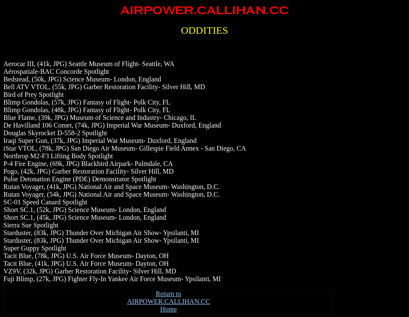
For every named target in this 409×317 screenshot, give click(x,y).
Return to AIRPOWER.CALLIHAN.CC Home (168, 301)
